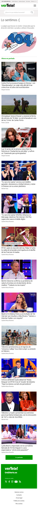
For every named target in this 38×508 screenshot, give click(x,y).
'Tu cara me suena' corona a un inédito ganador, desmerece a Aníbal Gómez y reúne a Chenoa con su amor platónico (18, 184)
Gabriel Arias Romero (7, 221)
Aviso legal (19, 498)
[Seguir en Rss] (20, 481)
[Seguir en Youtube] (16, 482)
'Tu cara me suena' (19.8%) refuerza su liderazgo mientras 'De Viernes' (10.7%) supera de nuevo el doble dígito (16, 217)
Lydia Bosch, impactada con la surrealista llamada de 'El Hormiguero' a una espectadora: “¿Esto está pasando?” (17, 448)
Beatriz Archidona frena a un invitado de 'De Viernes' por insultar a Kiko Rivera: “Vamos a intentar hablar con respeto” (18, 316)
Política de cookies (19, 501)
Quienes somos (19, 492)
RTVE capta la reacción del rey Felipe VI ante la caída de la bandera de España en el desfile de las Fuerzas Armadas (18, 250)
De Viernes (28, 1)
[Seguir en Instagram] (12, 481)
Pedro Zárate (5, 122)
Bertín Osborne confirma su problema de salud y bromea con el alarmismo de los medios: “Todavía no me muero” (16, 283)
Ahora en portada (8, 58)
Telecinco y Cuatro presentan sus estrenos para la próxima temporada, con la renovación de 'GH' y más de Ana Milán (18, 415)
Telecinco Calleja (34, 1)
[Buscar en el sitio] (17, 12)
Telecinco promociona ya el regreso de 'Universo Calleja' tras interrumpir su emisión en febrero (18, 349)
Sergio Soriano (5, 89)
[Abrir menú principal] (35, 5)
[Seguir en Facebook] (9, 482)
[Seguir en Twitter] (6, 481)
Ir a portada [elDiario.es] (19, 457)
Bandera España (22, 1)
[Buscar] (32, 12)
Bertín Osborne (15, 1)
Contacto (19, 495)
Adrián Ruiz (4, 188)
